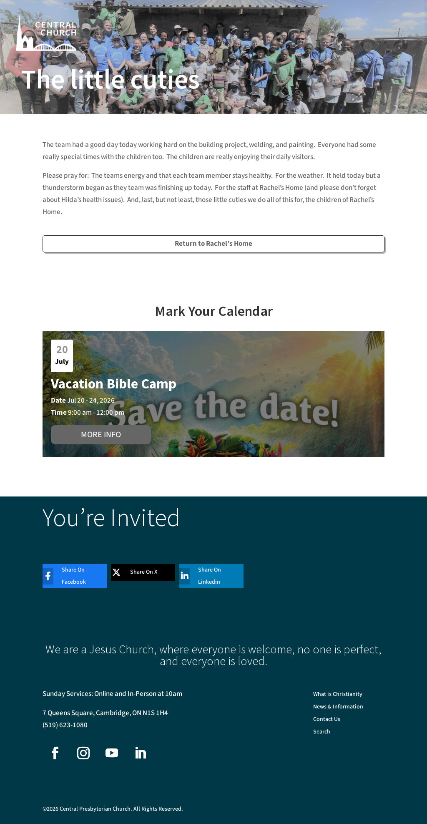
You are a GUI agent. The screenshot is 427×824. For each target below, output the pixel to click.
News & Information (338, 707)
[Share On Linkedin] (205, 576)
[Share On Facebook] (68, 576)
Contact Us (326, 719)
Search (321, 732)
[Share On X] (137, 572)
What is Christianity (337, 694)
